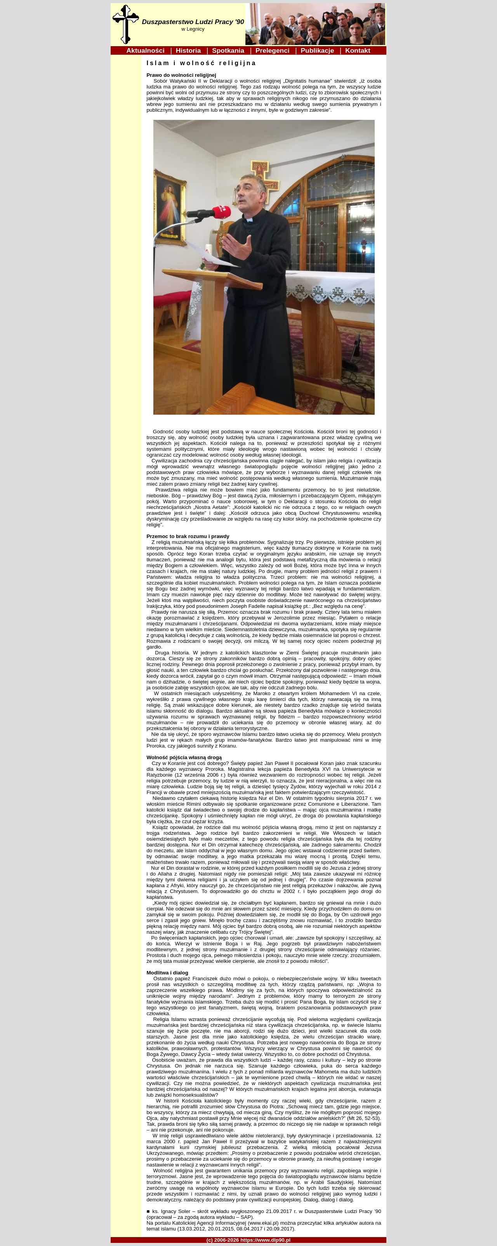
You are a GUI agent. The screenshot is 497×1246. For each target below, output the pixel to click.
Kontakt (358, 50)
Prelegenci (273, 50)
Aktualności (146, 50)
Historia (189, 50)
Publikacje (318, 50)
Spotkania (229, 50)
